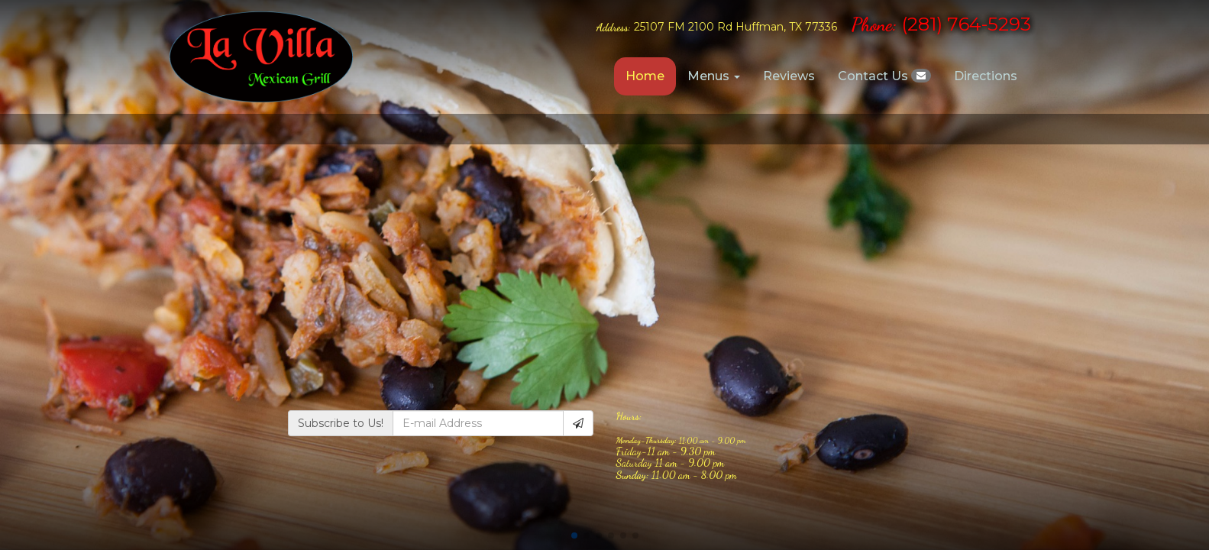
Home (645, 76)
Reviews (789, 76)
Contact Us (884, 76)
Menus (713, 76)
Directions (985, 76)
